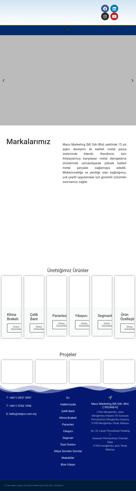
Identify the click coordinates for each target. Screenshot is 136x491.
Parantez (68, 424)
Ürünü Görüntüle (16, 327)
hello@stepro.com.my (23, 413)
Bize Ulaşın (68, 464)
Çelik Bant (68, 411)
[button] (68, 29)
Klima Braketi (68, 418)
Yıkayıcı (68, 431)
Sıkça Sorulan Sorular (68, 451)
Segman (68, 438)
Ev (68, 397)
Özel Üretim (68, 444)
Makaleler (68, 458)
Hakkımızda (68, 404)
